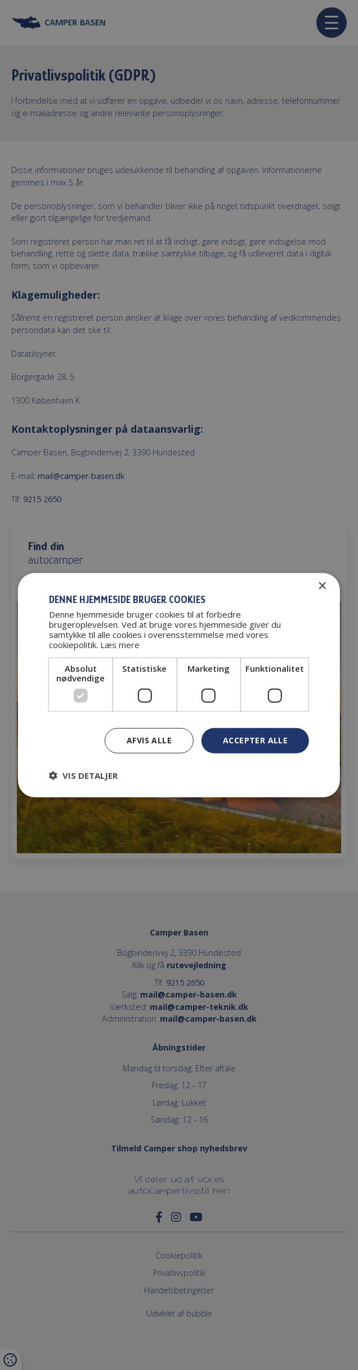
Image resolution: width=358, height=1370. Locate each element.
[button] (83, 775)
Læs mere (120, 644)
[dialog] (179, 685)
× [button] (321, 586)
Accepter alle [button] (255, 740)
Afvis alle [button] (149, 740)
